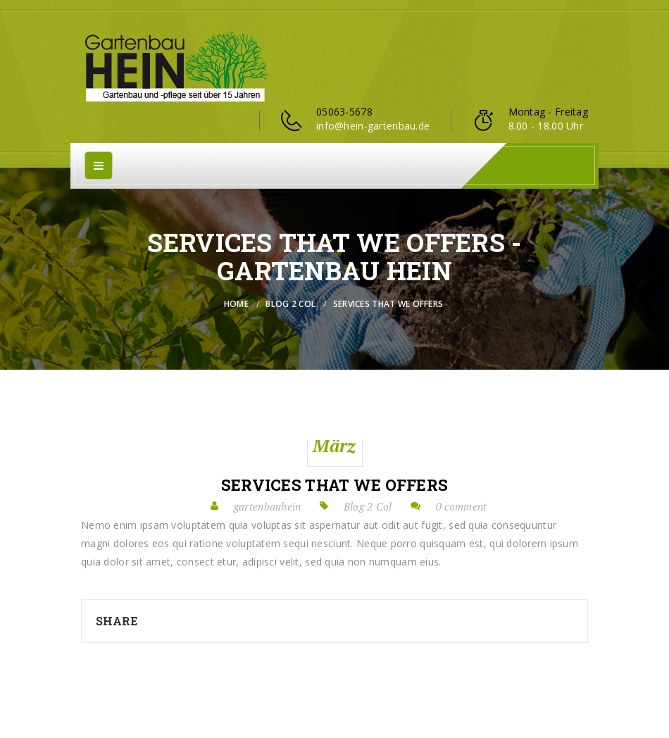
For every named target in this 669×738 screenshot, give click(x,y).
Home (236, 304)
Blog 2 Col (290, 304)
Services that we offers (334, 485)
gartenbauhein (267, 506)
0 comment (461, 506)
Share (116, 620)
